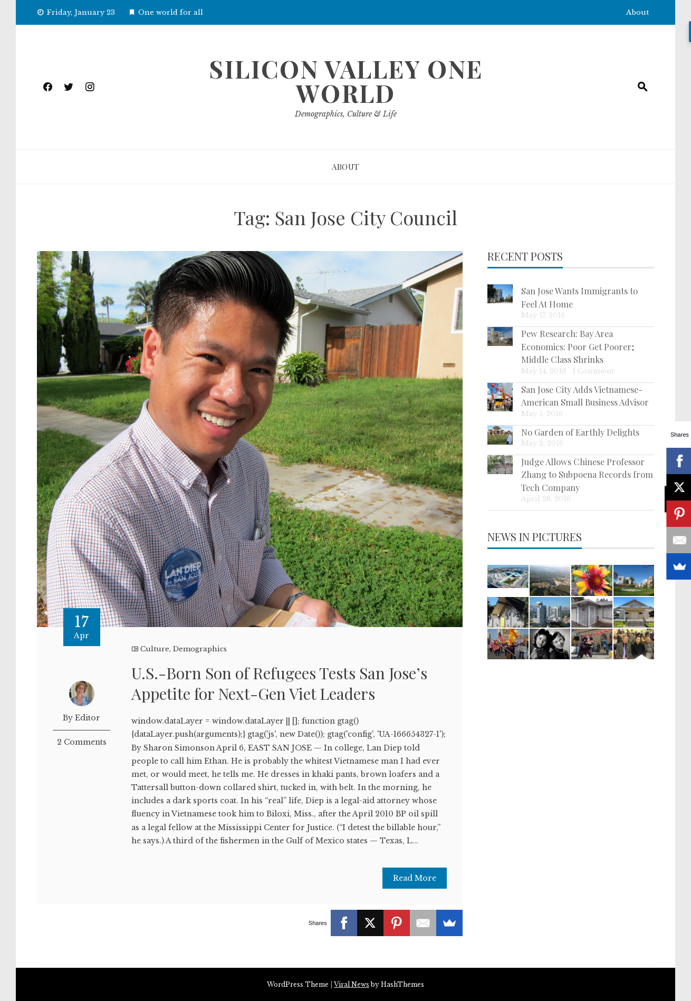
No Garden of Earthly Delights (580, 432)
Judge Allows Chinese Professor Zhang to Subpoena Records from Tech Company (587, 474)
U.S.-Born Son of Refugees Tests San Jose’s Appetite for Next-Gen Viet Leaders (279, 683)
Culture (154, 648)
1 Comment (593, 371)
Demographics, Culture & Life (346, 114)
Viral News (351, 984)
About (637, 12)
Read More (414, 878)
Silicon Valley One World (346, 80)
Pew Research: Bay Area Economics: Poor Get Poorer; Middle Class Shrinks (578, 346)
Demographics (200, 648)
